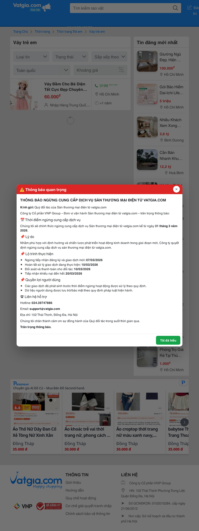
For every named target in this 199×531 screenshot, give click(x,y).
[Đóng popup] (176, 189)
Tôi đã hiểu (168, 340)
